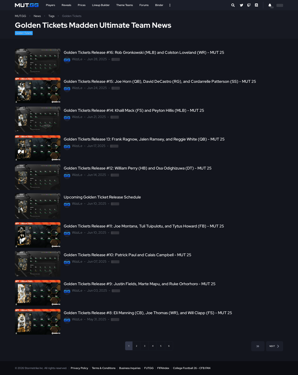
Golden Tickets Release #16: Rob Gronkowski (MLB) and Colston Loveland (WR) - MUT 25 (144, 52)
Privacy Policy (79, 368)
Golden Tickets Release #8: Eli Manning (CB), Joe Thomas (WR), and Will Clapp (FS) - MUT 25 (148, 313)
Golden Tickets (24, 33)
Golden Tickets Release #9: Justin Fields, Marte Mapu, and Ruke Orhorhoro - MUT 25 (139, 284)
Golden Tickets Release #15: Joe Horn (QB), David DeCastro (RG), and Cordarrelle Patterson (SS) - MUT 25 (160, 81)
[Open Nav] (170, 5)
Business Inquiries (130, 368)
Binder (159, 5)
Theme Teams (124, 5)
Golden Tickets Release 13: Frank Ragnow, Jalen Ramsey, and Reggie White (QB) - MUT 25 (144, 139)
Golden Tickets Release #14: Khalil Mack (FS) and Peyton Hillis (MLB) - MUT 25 (134, 110)
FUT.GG (149, 368)
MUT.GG (20, 15)
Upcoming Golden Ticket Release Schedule (102, 197)
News (37, 15)
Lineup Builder (101, 5)
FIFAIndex (163, 368)
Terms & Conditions (103, 368)
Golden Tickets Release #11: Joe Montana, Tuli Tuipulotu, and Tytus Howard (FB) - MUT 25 (144, 226)
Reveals (66, 5)
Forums (144, 5)
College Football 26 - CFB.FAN (191, 368)
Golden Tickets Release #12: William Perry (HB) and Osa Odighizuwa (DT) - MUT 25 (137, 168)
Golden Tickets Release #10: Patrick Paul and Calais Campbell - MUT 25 (127, 255)
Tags (51, 15)
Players (50, 5)
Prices (81, 5)
